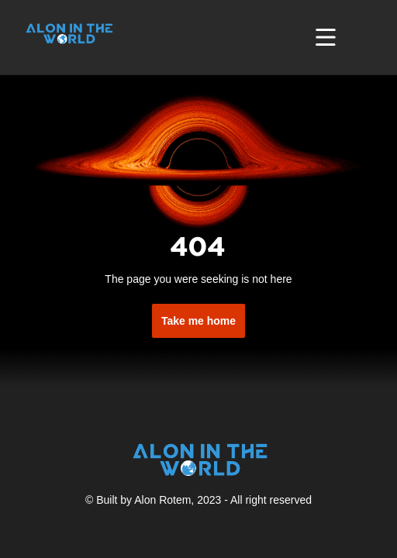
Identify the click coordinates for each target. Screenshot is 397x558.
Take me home (198, 321)
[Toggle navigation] (326, 37)
